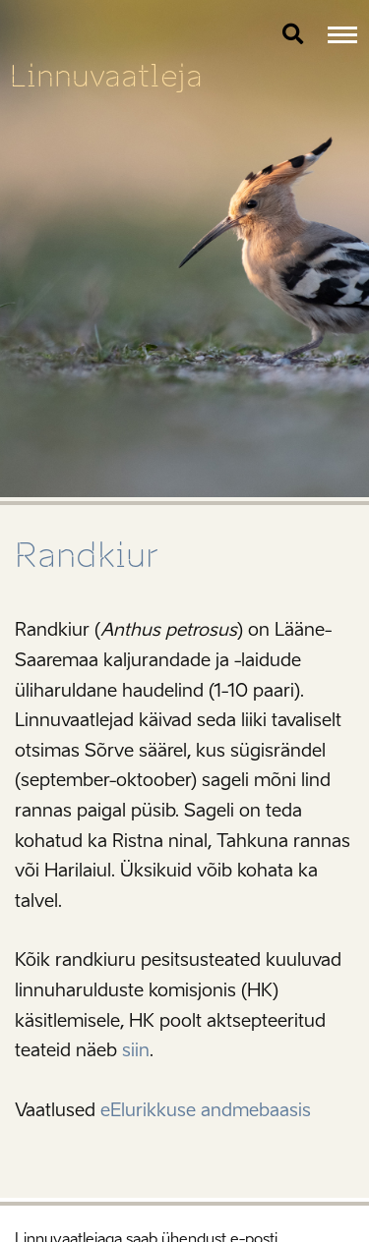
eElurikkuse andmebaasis (205, 1110)
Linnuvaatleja (106, 76)
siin (136, 1050)
